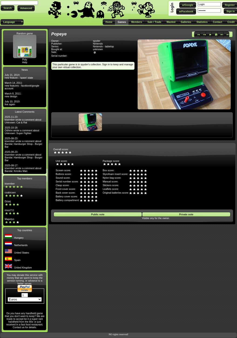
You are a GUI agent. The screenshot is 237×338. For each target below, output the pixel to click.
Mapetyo (9, 219)
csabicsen (10, 192)
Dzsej (8, 201)
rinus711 (9, 210)
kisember (10, 183)
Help (24, 62)
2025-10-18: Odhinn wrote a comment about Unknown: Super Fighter (22, 130)
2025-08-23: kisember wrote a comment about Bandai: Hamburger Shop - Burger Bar (23, 142)
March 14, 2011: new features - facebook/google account (22, 85)
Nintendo (98, 43)
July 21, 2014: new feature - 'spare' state (19, 76)
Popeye (59, 33)
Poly (24, 59)
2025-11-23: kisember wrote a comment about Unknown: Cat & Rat (23, 119)
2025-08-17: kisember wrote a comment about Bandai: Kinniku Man (23, 168)
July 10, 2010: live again (12, 103)
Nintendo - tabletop (103, 46)
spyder (96, 40)
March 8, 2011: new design (13, 95)
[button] (7, 8)
